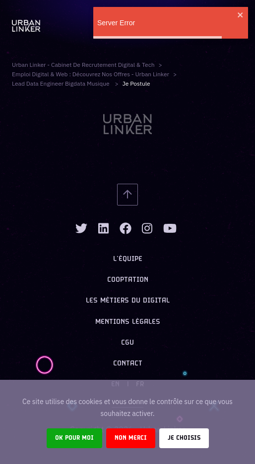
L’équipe (127, 259)
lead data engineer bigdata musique (61, 83)
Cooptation (127, 280)
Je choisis (184, 438)
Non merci (131, 438)
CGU (127, 343)
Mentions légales (127, 322)
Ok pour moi (74, 438)
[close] (240, 15)
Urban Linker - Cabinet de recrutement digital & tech (83, 64)
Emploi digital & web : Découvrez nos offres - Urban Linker (90, 74)
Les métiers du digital (128, 301)
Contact (127, 363)
